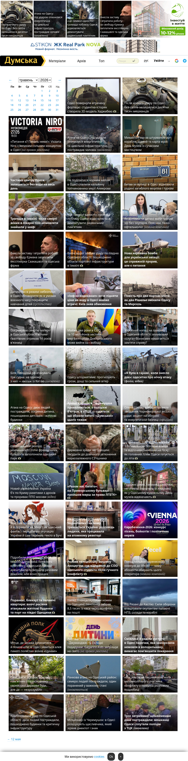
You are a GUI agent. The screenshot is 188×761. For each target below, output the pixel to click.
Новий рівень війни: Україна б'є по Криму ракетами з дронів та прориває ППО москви (33, 493)
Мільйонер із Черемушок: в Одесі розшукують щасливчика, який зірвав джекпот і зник (91, 724)
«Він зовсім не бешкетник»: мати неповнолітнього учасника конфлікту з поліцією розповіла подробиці (147, 683)
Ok (111, 757)
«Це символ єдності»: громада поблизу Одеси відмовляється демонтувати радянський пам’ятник (82, 28)
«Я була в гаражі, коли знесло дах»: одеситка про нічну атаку (147, 377)
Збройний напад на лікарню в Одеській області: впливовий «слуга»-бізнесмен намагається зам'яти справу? (146, 336)
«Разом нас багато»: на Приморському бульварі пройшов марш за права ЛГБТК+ (92, 492)
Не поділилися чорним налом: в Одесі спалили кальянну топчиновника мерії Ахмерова (89, 184)
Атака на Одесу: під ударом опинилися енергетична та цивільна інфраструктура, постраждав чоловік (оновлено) (48, 24)
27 (27, 109)
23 (49, 105)
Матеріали (57, 61)
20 (27, 105)
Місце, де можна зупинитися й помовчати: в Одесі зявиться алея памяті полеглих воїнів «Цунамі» (35, 647)
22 (42, 105)
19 (19, 105)
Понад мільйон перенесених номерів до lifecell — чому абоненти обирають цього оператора (144, 568)
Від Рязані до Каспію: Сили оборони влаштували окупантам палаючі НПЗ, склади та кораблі (149, 608)
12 (19, 100)
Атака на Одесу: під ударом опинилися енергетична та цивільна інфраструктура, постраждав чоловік (89, 143)
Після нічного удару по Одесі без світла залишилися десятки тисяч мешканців (14, 30)
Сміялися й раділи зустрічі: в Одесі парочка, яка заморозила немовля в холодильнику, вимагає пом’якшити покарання (149, 645)
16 (49, 100)
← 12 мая (14, 739)
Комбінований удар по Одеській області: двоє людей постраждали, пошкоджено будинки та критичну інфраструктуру (34, 722)
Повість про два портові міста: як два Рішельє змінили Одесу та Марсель (147, 300)
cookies (99, 757)
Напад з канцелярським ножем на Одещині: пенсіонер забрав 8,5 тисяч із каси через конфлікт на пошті (90, 606)
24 (57, 105)
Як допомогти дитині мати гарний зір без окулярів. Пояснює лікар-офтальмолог (148, 223)
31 (57, 109)
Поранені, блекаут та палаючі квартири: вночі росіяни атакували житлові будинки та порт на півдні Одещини (32, 606)
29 (42, 109)
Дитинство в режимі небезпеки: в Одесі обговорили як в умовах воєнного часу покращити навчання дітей (33, 298)
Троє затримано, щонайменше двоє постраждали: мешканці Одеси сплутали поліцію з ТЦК (147, 722)
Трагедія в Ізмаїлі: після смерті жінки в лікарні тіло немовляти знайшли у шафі (34, 223)
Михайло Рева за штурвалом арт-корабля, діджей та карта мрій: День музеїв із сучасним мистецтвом (148, 143)
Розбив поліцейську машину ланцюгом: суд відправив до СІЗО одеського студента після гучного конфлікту (92, 568)
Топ (101, 61)
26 (19, 109)
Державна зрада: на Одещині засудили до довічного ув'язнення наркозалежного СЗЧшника (91, 454)
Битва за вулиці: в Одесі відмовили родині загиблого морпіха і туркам (149, 186)
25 (11, 109)
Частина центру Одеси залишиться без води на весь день (32, 184)
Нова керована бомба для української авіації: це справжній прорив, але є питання (142, 259)
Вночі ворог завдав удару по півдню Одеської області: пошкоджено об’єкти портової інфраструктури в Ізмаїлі (93, 259)
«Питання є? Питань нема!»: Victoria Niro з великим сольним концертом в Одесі (35, 146)
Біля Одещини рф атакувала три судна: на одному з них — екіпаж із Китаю (35, 377)
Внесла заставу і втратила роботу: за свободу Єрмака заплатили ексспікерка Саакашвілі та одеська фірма (114, 26)
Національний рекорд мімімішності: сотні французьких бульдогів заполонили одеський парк (33, 452)
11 (11, 100)
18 (11, 105)
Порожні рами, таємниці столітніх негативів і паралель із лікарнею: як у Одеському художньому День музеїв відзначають (148, 490)
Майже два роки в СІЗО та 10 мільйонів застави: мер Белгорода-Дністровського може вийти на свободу (89, 336)
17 (57, 100)
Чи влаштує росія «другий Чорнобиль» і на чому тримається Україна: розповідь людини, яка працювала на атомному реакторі (90, 527)
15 (42, 100)
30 (49, 109)
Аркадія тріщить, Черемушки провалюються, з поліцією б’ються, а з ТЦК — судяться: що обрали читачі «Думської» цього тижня (90, 411)
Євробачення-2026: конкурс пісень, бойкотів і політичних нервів (146, 531)
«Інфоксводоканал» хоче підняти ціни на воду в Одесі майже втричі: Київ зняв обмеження (92, 300)
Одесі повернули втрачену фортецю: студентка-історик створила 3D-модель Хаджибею (91, 107)
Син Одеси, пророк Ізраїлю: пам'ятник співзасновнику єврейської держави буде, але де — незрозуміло (30, 683)
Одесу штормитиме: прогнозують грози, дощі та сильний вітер (91, 379)
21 (34, 105)
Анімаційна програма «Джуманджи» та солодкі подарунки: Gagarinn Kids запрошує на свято (92, 645)
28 (34, 109)
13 (27, 100)
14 (34, 100)
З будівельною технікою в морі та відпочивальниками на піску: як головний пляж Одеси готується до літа (149, 452)
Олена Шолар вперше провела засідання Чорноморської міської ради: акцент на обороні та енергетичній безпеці (148, 413)
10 (57, 95)
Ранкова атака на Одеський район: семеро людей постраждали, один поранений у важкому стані (92, 683)
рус (146, 60)
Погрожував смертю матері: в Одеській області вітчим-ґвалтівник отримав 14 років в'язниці (30, 336)
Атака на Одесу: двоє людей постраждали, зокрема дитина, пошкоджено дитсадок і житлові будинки (33, 413)
